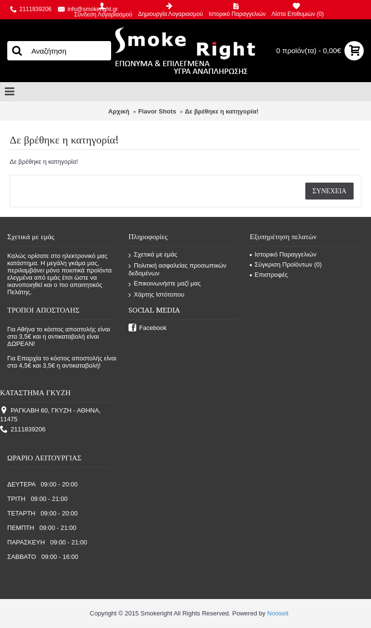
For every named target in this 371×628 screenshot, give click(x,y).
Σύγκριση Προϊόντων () (286, 264)
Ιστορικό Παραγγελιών (283, 254)
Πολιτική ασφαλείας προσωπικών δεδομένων (177, 269)
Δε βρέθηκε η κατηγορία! (221, 111)
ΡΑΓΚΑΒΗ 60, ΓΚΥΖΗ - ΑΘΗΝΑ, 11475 (50, 415)
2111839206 (22, 430)
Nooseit (277, 613)
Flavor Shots (157, 111)
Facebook (147, 328)
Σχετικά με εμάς (152, 255)
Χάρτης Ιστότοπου (156, 295)
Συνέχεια (329, 191)
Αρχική (118, 111)
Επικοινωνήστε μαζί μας (164, 284)
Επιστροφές (269, 274)
